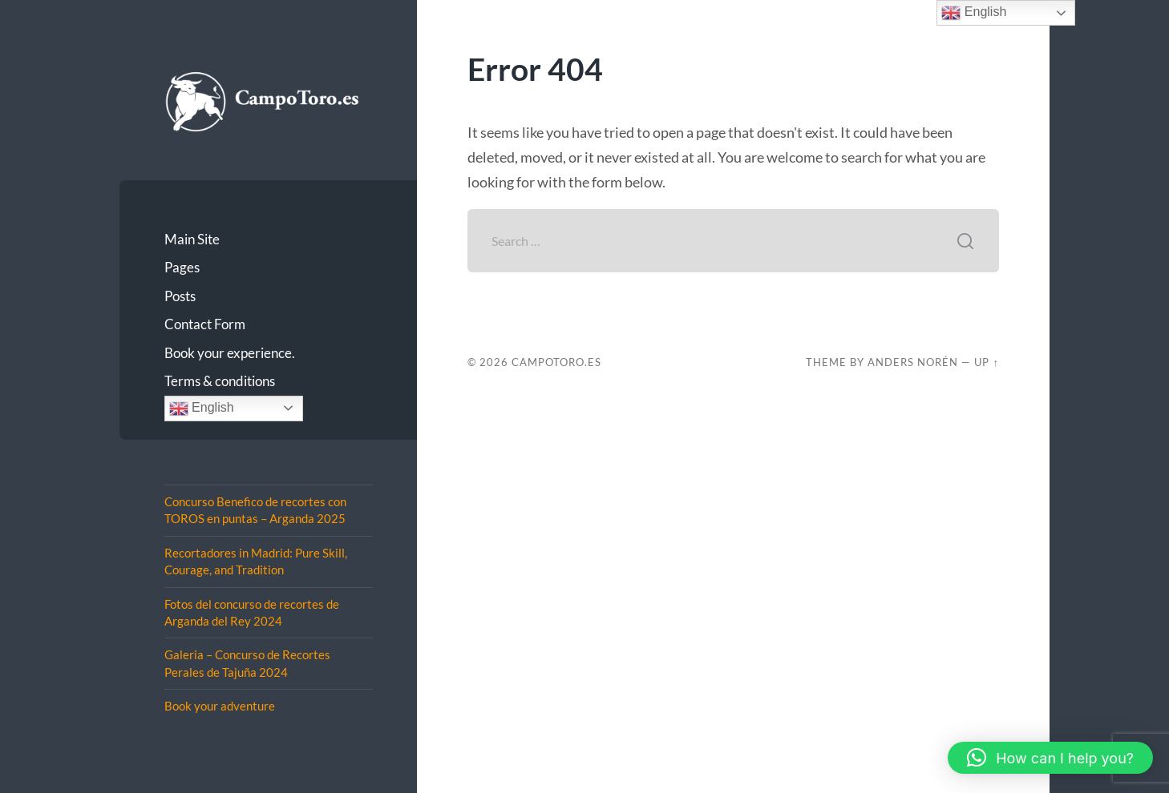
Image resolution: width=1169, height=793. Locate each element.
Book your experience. (229, 352)
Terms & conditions (219, 380)
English (201, 408)
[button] (1050, 758)
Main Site (192, 239)
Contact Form (204, 324)
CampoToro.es (556, 362)
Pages (182, 267)
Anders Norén (913, 362)
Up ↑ (986, 362)
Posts (180, 296)
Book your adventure (219, 705)
